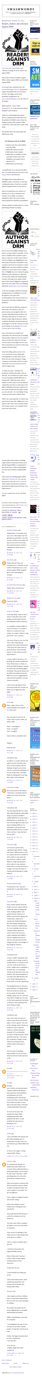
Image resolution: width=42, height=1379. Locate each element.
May (35, 892)
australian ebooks (15, 517)
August (36, 881)
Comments (35, 236)
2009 (34, 987)
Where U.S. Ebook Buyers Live (37, 923)
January (36, 978)
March (36, 898)
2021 (34, 822)
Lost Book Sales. (13, 479)
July (35, 886)
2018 (34, 831)
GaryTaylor (10, 844)
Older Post (25, 1363)
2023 (34, 816)
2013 (34, 845)
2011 (34, 851)
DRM (24, 517)
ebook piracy (7, 519)
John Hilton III (11, 787)
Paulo (8, 702)
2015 (34, 840)
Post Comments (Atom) (17, 1373)
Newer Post (5, 1363)
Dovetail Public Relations (14, 585)
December (37, 856)
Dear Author (21, 481)
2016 (34, 837)
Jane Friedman (34, 1080)
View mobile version (15, 1367)
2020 (34, 825)
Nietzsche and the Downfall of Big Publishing (37, 967)
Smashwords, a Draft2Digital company (23, 13)
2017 (34, 834)
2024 (34, 813)
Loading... (33, 1006)
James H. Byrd (11, 611)
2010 (34, 984)
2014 (34, 843)
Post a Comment (7, 1360)
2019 (34, 828)
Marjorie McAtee (12, 598)
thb (8, 1068)
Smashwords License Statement (17, 286)
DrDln (9, 1133)
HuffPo (9, 174)
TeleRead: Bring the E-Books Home (35, 1075)
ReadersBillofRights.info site (10, 89)
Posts (33, 232)
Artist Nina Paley (7, 68)
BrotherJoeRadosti (12, 530)
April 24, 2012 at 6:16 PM (17, 1156)
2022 (34, 819)
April (36, 895)
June (35, 889)
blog (3, 174)
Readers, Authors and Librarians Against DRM (37, 951)
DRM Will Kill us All (21, 505)
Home (15, 1363)
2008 (34, 990)
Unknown (10, 1161)
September (37, 876)
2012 (34, 848)
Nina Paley (10, 560)
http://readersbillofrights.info (10, 99)
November (37, 864)
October (36, 869)
